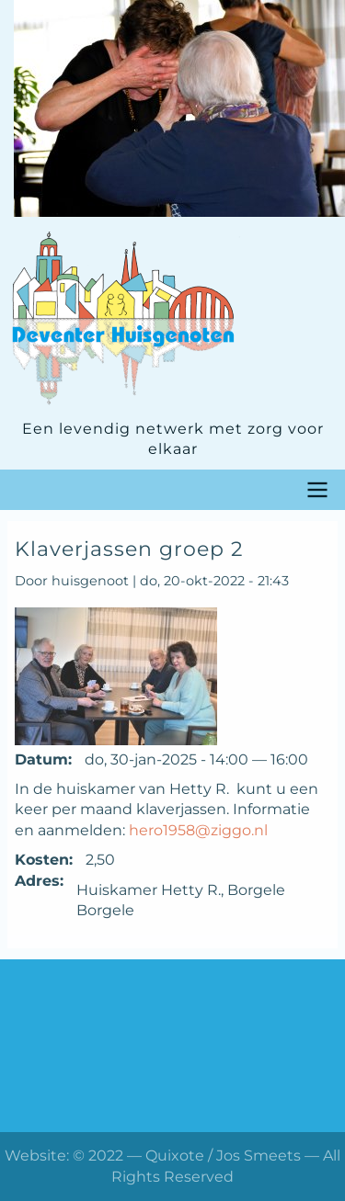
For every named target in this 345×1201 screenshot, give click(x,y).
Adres (37, 880)
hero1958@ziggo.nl (198, 830)
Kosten (42, 859)
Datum (41, 759)
